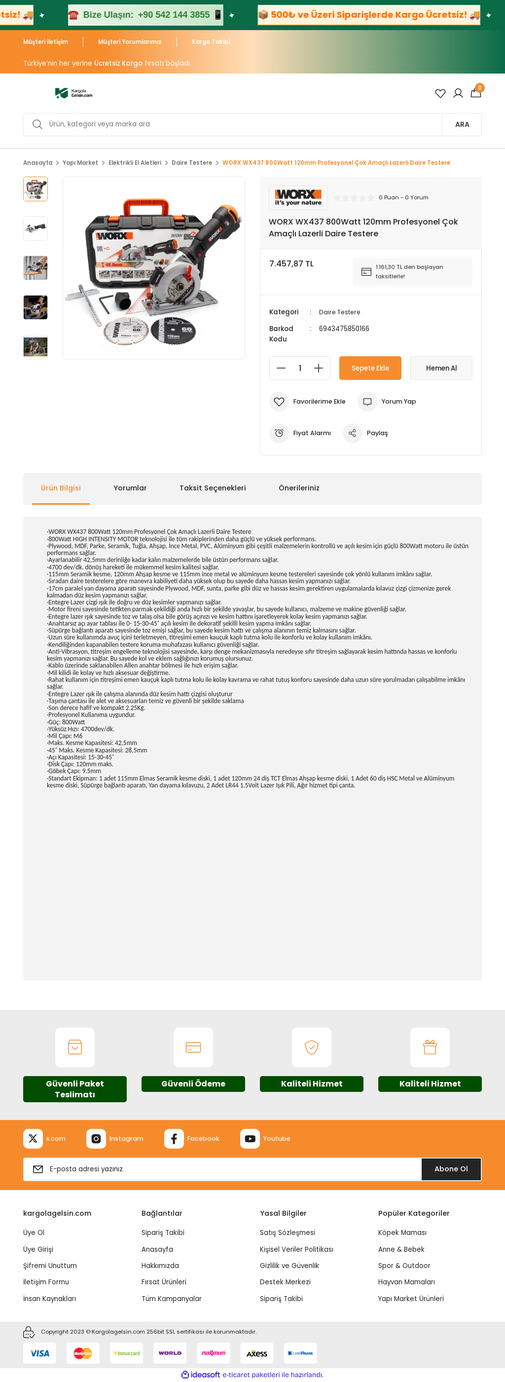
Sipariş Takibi (163, 1232)
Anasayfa (157, 1249)
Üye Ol (33, 1232)
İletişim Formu (46, 1282)
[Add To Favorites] (309, 401)
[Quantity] (299, 368)
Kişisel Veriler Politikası (296, 1249)
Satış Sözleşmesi (287, 1232)
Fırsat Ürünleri (164, 1282)
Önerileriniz (299, 488)
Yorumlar (130, 488)
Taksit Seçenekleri (213, 488)
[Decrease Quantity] (278, 368)
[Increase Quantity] (321, 368)
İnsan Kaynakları (49, 1298)
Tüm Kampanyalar (172, 1298)
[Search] (252, 124)
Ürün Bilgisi (61, 488)
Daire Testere (342, 312)
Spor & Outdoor (404, 1265)
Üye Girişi (38, 1249)
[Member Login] (458, 93)
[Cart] (476, 93)
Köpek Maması (402, 1232)
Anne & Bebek (401, 1249)
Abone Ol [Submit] (451, 1169)
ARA (462, 124)
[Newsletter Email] (252, 1169)
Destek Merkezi (285, 1282)
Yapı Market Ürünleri (411, 1298)
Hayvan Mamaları (406, 1282)
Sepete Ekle (370, 368)
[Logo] (73, 93)
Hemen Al (442, 368)
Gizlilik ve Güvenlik (289, 1265)
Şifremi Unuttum (50, 1265)
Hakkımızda (160, 1265)
